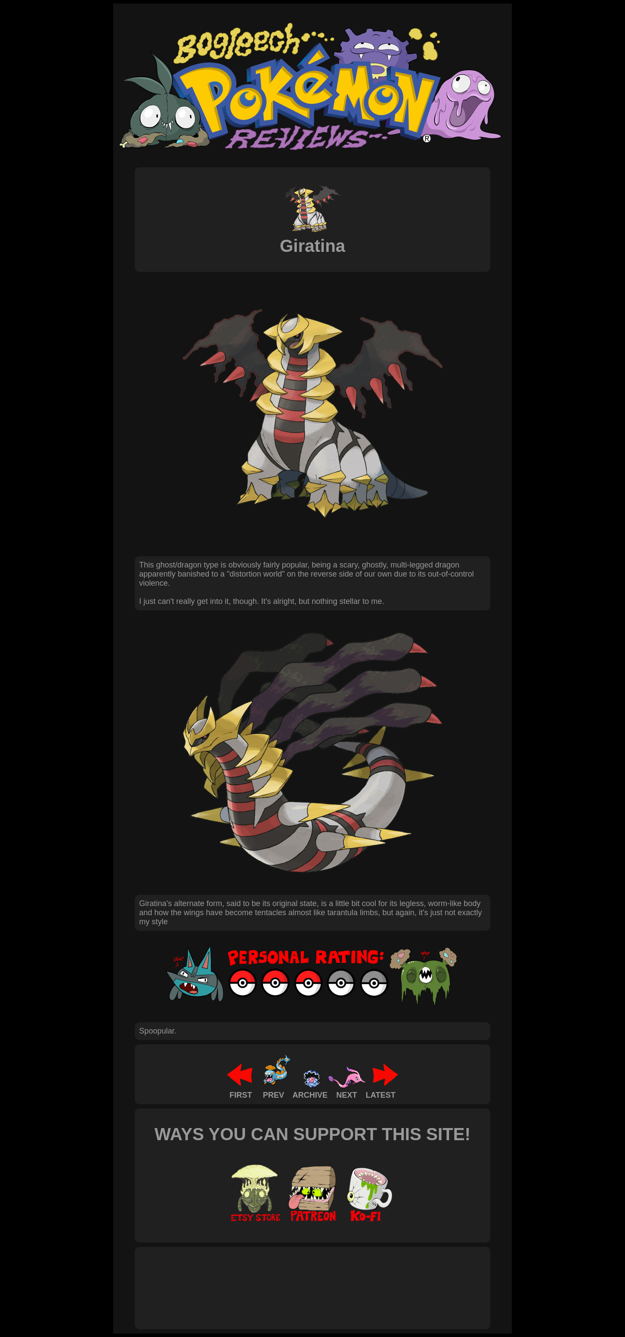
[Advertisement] (297, 1278)
